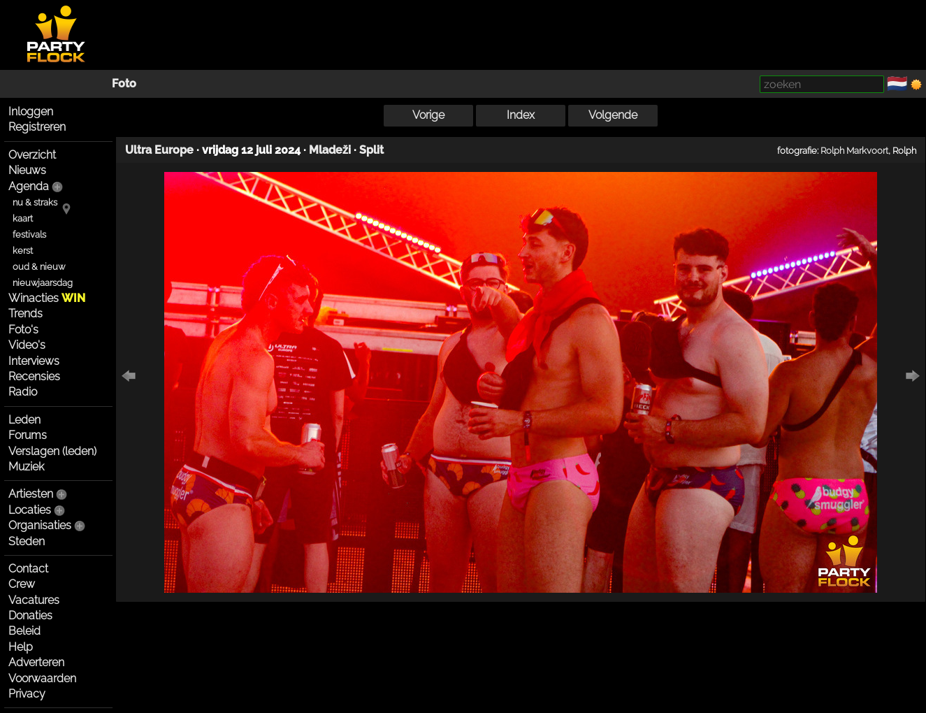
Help (20, 647)
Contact (28, 568)
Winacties (46, 298)
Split (371, 150)
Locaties (29, 510)
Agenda (28, 186)
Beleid (24, 631)
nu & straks (35, 202)
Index (521, 115)
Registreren (37, 127)
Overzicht (32, 154)
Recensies (34, 376)
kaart (23, 218)
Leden (24, 419)
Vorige (428, 115)
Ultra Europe (159, 150)
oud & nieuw (39, 266)
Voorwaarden (42, 678)
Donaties (30, 615)
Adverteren (36, 662)
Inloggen (30, 111)
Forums (27, 435)
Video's (26, 345)
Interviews (33, 361)
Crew (21, 584)
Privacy (26, 693)
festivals (29, 234)
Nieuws (27, 170)
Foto (124, 83)
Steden (26, 541)
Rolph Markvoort (854, 150)
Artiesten (30, 493)
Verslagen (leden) (52, 451)
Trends (25, 313)
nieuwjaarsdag (43, 283)
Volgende (612, 115)
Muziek (26, 466)
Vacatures (33, 600)
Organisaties (39, 525)
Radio (22, 391)
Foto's (23, 329)
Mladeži (330, 150)
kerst (23, 250)
